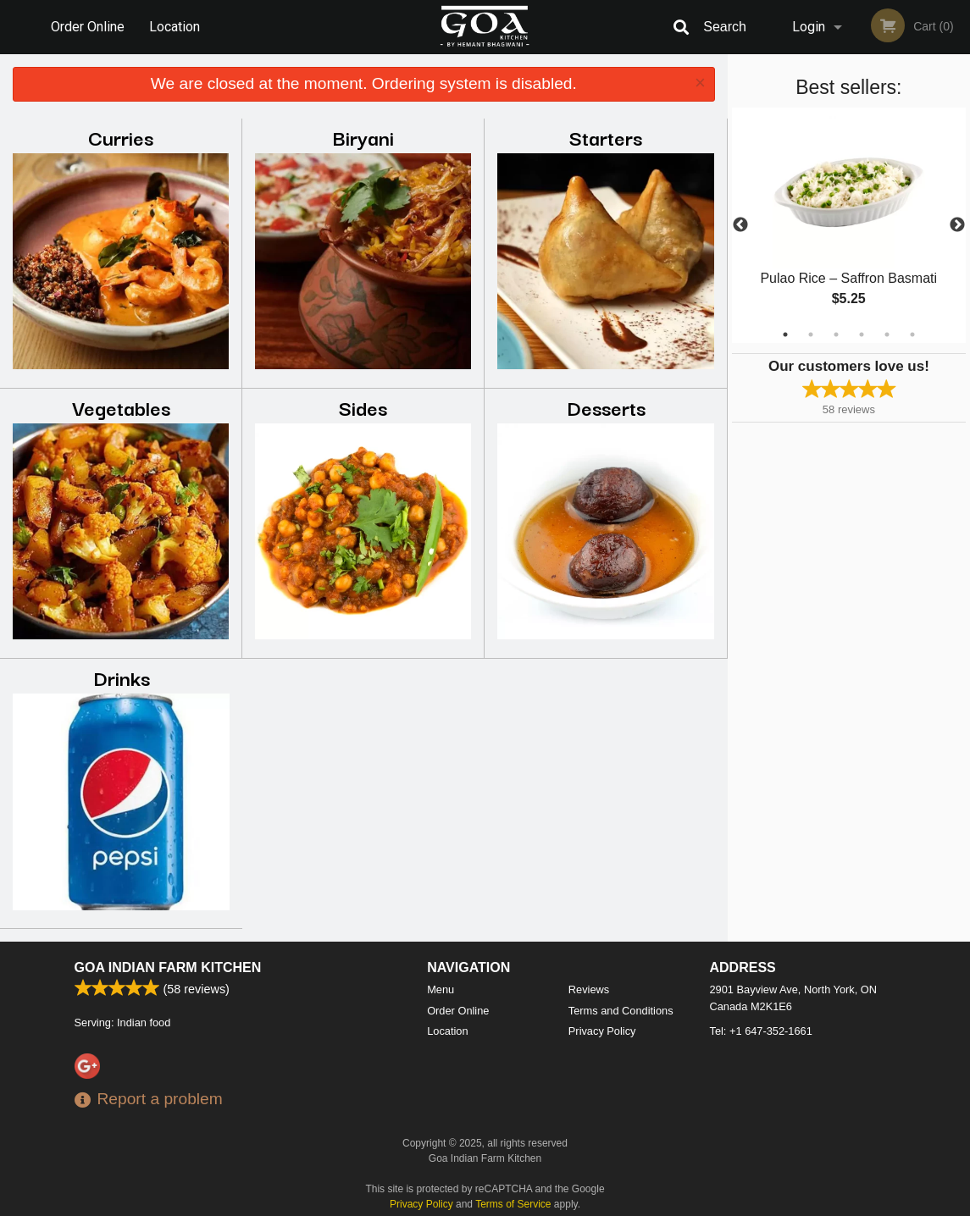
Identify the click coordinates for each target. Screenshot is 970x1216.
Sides (363, 407)
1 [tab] (785, 334)
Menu (440, 989)
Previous (740, 225)
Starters (605, 136)
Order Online (88, 27)
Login (808, 27)
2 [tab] (810, 334)
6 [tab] (912, 334)
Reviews (588, 989)
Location (174, 27)
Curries (120, 136)
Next (957, 225)
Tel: (761, 1031)
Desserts (606, 407)
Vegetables (121, 407)
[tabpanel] (849, 225)
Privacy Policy (602, 1031)
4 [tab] (861, 334)
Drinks (121, 677)
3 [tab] (836, 334)
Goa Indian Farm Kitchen (168, 967)
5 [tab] (887, 334)
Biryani (363, 136)
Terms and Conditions (620, 1010)
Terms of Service (513, 1204)
